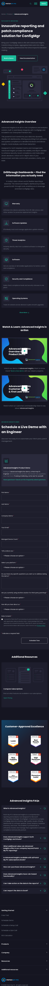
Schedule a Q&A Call (9, 930)
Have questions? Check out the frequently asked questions (24, 480)
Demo (44, 4)
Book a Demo (9, 58)
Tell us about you (7, 551)
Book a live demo (17, 371)
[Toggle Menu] (35, 3)
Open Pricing (8, 698)
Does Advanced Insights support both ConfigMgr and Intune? (18, 838)
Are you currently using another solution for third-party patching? (24, 593)
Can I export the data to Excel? (15, 890)
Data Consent (6, 616)
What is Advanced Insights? (14, 808)
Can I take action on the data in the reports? (21, 883)
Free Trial (5, 915)
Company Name (7, 516)
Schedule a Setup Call (9, 925)
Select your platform (9, 563)
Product (10, 14)
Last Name (5, 504)
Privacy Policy (41, 625)
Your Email (5, 528)
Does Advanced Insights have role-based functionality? (20, 875)
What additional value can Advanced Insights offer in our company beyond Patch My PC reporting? (21, 848)
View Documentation (27, 58)
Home (3, 14)
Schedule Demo (7, 920)
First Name (5, 492)
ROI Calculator (7, 935)
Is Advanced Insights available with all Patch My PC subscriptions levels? (21, 858)
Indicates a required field (10, 633)
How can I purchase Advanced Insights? (19, 867)
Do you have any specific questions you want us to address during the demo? (24, 575)
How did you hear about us (11, 604)
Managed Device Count (10, 539)
